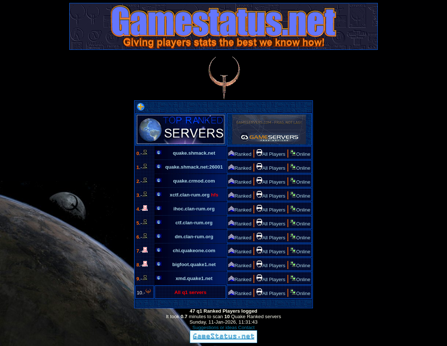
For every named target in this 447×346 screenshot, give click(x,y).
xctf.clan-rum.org (190, 195)
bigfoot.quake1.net (193, 264)
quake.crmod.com (194, 181)
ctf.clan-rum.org (194, 222)
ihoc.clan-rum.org (194, 208)
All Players (270, 154)
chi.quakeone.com (194, 250)
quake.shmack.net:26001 (194, 167)
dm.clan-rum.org (194, 236)
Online (300, 154)
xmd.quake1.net (194, 278)
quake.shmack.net (194, 153)
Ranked (239, 154)
